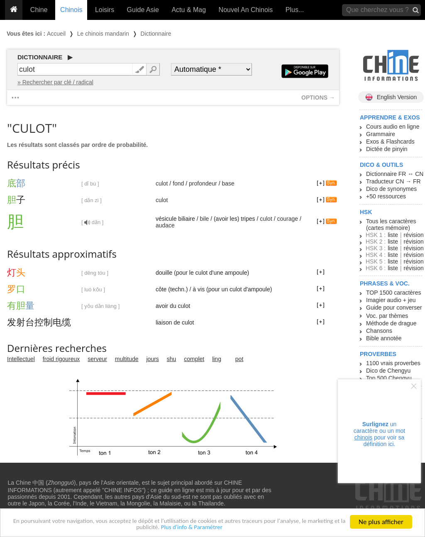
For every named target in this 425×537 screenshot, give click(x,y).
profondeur (203, 183)
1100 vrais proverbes (393, 363)
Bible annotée (384, 338)
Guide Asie (143, 9)
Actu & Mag (188, 9)
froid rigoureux (61, 359)
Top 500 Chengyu (389, 378)
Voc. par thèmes (387, 315)
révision (413, 235)
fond (178, 183)
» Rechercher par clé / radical (55, 82)
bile (204, 218)
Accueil (56, 33)
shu (171, 359)
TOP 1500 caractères (393, 292)
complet (194, 359)
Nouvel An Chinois (246, 9)
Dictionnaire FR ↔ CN (394, 174)
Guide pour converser (394, 307)
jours (153, 359)
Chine (39, 9)
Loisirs (104, 9)
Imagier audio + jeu (390, 300)
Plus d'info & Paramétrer (219, 527)
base (228, 183)
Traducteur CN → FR (393, 181)
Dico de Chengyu (388, 370)
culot (162, 183)
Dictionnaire (156, 33)
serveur (97, 359)
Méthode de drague (391, 323)
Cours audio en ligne (392, 126)
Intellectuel (21, 359)
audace (165, 225)
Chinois (71, 9)
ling (216, 359)
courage (287, 218)
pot (239, 359)
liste (393, 235)
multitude (127, 359)
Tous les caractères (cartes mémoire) (391, 224)
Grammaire (380, 134)
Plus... (295, 9)
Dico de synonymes (391, 189)
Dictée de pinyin (387, 149)
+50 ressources (386, 196)
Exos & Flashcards (390, 141)
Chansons (379, 330)
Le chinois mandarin (103, 33)
